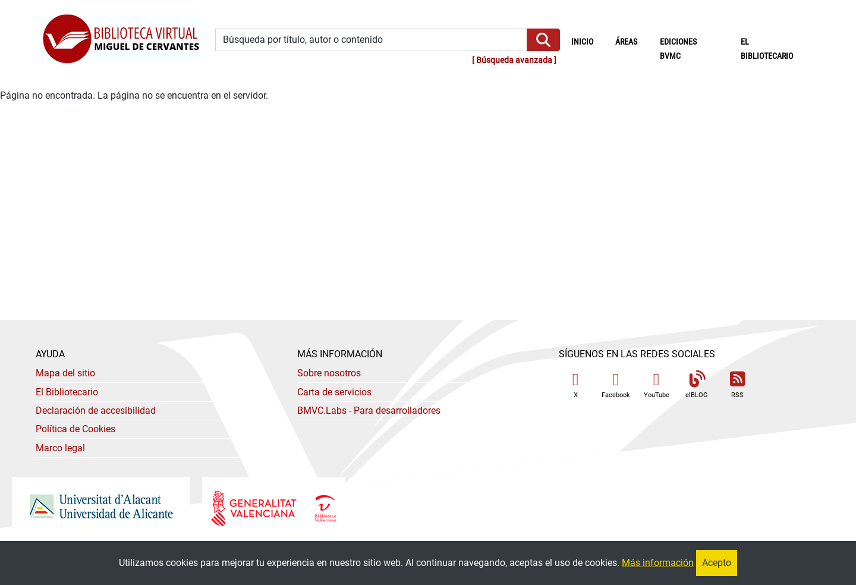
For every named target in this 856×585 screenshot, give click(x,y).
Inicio (588, 41)
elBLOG (696, 385)
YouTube (656, 385)
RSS (737, 385)
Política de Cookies (75, 429)
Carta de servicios (334, 392)
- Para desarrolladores (368, 410)
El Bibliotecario (67, 392)
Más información (658, 562)
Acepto (716, 562)
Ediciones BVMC (678, 49)
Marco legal (60, 448)
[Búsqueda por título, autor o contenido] (371, 40)
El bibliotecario (767, 49)
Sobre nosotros (329, 373)
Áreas (626, 42)
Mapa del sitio (65, 373)
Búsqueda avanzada (514, 60)
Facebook (616, 385)
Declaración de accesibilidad (96, 410)
